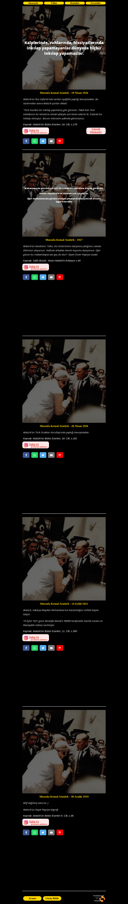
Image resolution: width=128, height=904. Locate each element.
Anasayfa (33, 3)
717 (97, 898)
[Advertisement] (64, 309)
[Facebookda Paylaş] (26, 141)
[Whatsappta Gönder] (34, 141)
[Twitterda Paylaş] (43, 141)
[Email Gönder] (51, 141)
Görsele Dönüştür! (96, 130)
